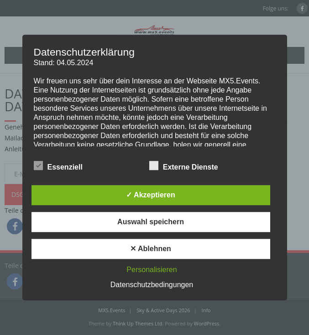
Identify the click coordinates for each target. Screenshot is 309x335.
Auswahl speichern (150, 222)
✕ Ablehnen (150, 249)
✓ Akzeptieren (150, 195)
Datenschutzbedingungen (151, 285)
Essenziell (58, 165)
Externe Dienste (183, 165)
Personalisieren (151, 269)
